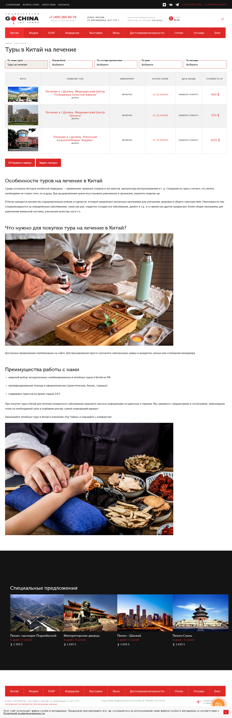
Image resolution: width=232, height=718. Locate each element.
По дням (145, 60)
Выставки (95, 33)
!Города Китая (58, 60)
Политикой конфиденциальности (24, 713)
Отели (179, 33)
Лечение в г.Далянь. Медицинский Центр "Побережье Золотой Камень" (75, 93)
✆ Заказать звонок (215, 5)
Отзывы (199, 33)
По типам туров (15, 60)
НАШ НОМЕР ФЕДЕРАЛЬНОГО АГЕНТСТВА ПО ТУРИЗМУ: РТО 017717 (133, 701)
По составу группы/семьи (109, 60)
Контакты (63, 5)
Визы (116, 33)
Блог (218, 33)
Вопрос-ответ (31, 5)
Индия (33, 33)
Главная (8, 43)
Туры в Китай (20, 43)
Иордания (72, 33)
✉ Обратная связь (192, 5)
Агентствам (49, 5)
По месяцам (192, 60)
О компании (13, 5)
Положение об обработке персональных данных (31, 704)
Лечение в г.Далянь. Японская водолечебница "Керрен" (75, 138)
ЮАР (51, 33)
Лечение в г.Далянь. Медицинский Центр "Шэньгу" (75, 114)
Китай (14, 33)
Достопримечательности (147, 33)
